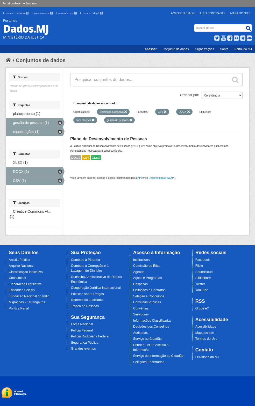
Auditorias (140, 333)
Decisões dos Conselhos (151, 326)
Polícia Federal (82, 330)
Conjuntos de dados (41, 60)
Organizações (204, 49)
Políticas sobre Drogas (87, 294)
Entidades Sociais (22, 290)
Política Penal (19, 308)
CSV (86, 157)
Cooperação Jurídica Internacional (96, 288)
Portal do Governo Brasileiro (20, 3)
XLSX (96, 157)
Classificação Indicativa (26, 272)
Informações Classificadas (152, 320)
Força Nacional (82, 324)
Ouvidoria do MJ (207, 357)
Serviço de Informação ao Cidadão (158, 356)
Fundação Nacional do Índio (29, 296)
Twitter (200, 284)
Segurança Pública (84, 342)
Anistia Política (19, 260)
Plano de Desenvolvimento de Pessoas (108, 139)
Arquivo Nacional (21, 266)
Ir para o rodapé (91, 13)
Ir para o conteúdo (16, 13)
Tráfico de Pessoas (85, 306)
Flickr (199, 266)
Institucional (142, 260)
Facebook (202, 260)
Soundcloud (204, 272)
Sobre (224, 49)
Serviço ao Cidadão (147, 339)
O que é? (202, 308)
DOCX (75, 157)
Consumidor (17, 278)
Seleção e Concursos (148, 296)
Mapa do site (204, 333)
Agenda (138, 272)
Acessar (151, 49)
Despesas (140, 284)
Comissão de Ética (146, 266)
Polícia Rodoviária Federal (90, 336)
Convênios (141, 308)
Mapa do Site (240, 13)
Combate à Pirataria (85, 260)
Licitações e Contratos (149, 290)
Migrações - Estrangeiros (27, 302)
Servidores (141, 314)
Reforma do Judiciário (87, 300)
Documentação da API (162, 177)
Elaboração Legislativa (25, 284)
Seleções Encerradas (148, 362)
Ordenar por (189, 95)
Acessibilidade (183, 13)
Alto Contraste (212, 13)
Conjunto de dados (176, 49)
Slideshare (203, 278)
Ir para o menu (43, 13)
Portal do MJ (243, 49)
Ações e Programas (147, 278)
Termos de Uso (206, 339)
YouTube (201, 290)
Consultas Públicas (147, 302)
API (140, 177)
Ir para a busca (67, 13)
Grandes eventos (83, 348)
